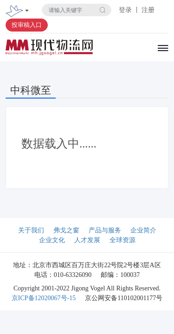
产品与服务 (105, 230)
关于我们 (31, 230)
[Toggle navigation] (27, 11)
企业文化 (52, 240)
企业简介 (143, 230)
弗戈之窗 (66, 230)
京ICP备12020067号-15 (44, 298)
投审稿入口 (27, 24)
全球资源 (122, 240)
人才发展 (87, 240)
